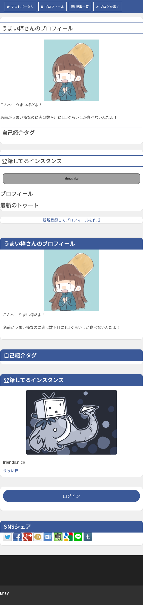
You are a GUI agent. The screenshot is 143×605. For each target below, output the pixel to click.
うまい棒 (10, 470)
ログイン (71, 495)
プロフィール (52, 6)
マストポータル (20, 6)
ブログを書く (107, 6)
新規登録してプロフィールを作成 (71, 220)
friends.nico (71, 178)
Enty (4, 593)
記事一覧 (80, 6)
